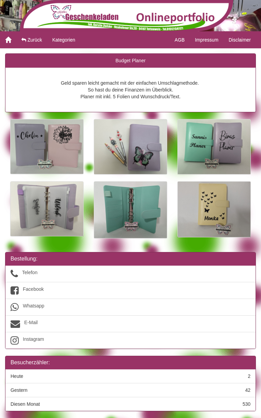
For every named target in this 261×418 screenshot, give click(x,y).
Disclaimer (240, 40)
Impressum (206, 40)
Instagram (130, 340)
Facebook (130, 290)
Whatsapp (130, 307)
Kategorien (63, 40)
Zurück (31, 40)
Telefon (130, 274)
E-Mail (130, 324)
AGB (180, 40)
